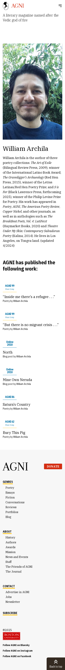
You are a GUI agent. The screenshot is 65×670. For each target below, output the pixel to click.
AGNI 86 (9, 397)
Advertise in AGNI (17, 592)
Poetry (10, 487)
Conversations (15, 502)
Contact (9, 586)
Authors (11, 542)
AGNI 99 (9, 287)
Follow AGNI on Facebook (17, 656)
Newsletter (13, 602)
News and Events (17, 557)
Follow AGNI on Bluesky (16, 645)
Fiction (10, 497)
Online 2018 (9, 343)
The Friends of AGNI (19, 566)
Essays (10, 492)
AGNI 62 (9, 423)
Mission (11, 552)
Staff (8, 562)
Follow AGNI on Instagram (18, 650)
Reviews (11, 507)
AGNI (15, 466)
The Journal (13, 571)
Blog (8, 517)
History (10, 537)
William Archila (20, 301)
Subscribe (10, 613)
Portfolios (12, 512)
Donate (53, 466)
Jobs (9, 597)
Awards (10, 547)
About (7, 531)
